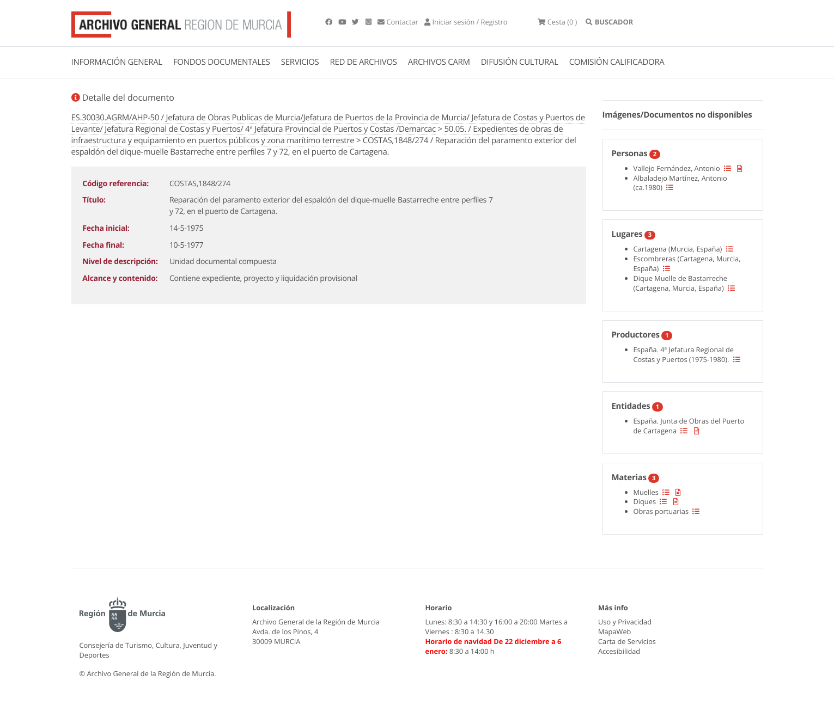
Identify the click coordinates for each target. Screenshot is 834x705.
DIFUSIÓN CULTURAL (519, 62)
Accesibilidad (619, 651)
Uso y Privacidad (625, 622)
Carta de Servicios (627, 641)
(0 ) (557, 22)
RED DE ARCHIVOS (363, 62)
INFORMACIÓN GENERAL (116, 62)
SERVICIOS (300, 62)
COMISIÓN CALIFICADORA (617, 62)
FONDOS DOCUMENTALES (221, 62)
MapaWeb (614, 631)
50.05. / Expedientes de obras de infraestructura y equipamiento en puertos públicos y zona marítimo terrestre (317, 135)
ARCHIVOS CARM (439, 62)
